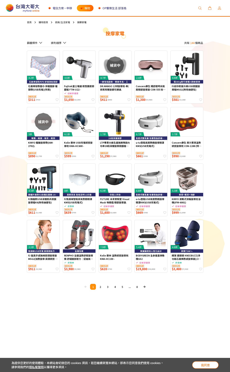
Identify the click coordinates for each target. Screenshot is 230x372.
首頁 (29, 22)
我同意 (205, 365)
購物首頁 (43, 22)
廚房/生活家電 (62, 22)
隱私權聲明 (36, 367)
